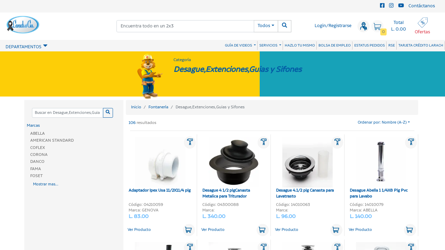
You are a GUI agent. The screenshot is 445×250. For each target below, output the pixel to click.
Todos (264, 26)
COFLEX (37, 148)
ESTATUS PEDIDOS (369, 45)
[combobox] (185, 26)
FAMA (35, 169)
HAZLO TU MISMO (300, 45)
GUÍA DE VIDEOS (239, 45)
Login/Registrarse (333, 26)
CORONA (39, 155)
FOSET (36, 176)
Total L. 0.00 (398, 26)
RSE (391, 45)
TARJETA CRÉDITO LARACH (420, 45)
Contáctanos (421, 6)
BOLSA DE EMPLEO (334, 45)
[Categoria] (67, 113)
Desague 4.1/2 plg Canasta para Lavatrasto (305, 168)
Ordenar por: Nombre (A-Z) (382, 122)
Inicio (136, 107)
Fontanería (158, 107)
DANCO (37, 162)
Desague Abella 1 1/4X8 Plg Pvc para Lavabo (379, 168)
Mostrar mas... (45, 184)
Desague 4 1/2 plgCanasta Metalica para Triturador (230, 168)
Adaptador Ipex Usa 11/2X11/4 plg (160, 165)
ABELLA (37, 133)
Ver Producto (139, 230)
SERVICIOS (268, 45)
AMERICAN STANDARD (52, 140)
